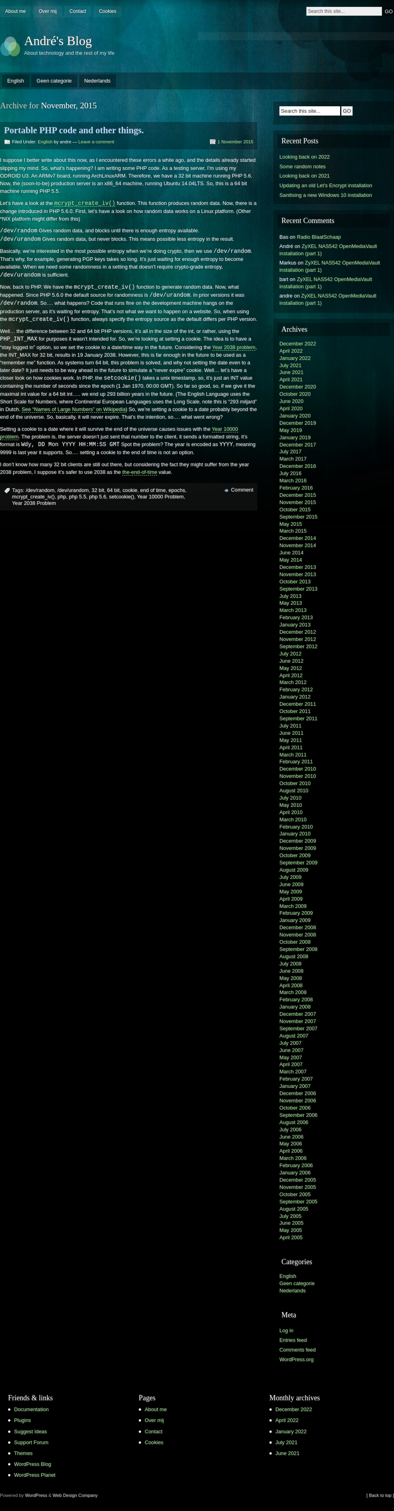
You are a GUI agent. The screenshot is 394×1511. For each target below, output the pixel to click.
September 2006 (298, 1115)
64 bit (113, 490)
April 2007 (291, 1064)
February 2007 (296, 1079)
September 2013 (298, 589)
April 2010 (291, 812)
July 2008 (290, 964)
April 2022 (291, 351)
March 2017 (293, 459)
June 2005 (291, 1223)
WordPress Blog (32, 1464)
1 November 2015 (235, 141)
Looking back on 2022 (304, 157)
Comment (242, 490)
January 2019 (295, 437)
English (15, 81)
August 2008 (293, 956)
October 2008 (295, 942)
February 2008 (296, 999)
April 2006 (291, 1151)
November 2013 (297, 574)
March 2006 (293, 1158)
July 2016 (290, 473)
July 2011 (290, 726)
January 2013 (295, 625)
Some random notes (302, 166)
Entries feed (293, 1340)
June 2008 (291, 971)
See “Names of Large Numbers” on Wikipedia (73, 409)
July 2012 (290, 654)
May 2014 (290, 560)
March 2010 (293, 819)
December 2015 (297, 495)
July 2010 (290, 798)
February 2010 (296, 827)
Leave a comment (96, 141)
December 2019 (297, 423)
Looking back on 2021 (304, 176)
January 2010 (295, 834)
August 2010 (293, 791)
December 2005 (297, 1180)
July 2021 (290, 365)
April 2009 (291, 899)
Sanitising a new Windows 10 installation (325, 195)
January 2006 (295, 1173)
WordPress (36, 1495)
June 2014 (291, 553)
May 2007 (290, 1057)
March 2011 (293, 755)
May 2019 (290, 430)
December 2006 (297, 1093)
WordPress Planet (34, 1475)
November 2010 (297, 776)
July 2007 (290, 1043)
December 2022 (297, 344)
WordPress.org (296, 1359)
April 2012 (291, 675)
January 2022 (295, 358)
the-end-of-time (139, 472)
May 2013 (290, 603)
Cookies (107, 11)
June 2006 (291, 1137)
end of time (153, 490)
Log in (286, 1330)
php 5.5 (77, 497)
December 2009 (297, 841)
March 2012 (293, 682)
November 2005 (297, 1187)
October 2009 (295, 855)
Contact (78, 11)
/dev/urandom (72, 490)
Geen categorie (54, 81)
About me (15, 11)
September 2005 (298, 1202)
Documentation (31, 1409)
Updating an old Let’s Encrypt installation (325, 185)
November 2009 (297, 848)
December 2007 (297, 1014)
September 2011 (298, 718)
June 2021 (291, 372)
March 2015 (293, 531)
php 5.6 (97, 497)
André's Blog (58, 40)
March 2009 (293, 906)
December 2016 (297, 466)
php (61, 497)
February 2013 (296, 617)
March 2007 (293, 1072)
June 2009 (291, 884)
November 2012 (297, 639)
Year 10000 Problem (160, 497)
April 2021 (291, 379)
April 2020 (291, 408)
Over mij (48, 11)
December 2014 (297, 538)
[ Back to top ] (380, 1495)
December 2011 (297, 704)
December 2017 (297, 445)
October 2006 (295, 1108)
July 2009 (290, 877)
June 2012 (291, 661)
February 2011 (296, 762)
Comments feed (297, 1350)
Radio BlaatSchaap (319, 237)
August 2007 (293, 1036)
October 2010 (295, 783)
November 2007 (297, 1021)
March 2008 (293, 992)
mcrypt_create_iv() (33, 497)
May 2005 (290, 1230)
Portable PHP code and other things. (74, 130)
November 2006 (297, 1101)
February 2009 (296, 913)
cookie (130, 490)
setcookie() (121, 497)
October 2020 (295, 394)
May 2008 (290, 978)
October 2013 (295, 582)
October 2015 (295, 509)
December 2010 (297, 769)
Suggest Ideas (30, 1431)
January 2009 (295, 920)
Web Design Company (75, 1495)
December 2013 (297, 567)
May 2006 (290, 1144)
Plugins (22, 1420)
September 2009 (298, 863)
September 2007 (298, 1028)
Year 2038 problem (234, 347)
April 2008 (291, 985)
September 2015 (298, 517)
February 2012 (296, 689)
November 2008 (297, 935)
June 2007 (291, 1050)
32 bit (98, 490)
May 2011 (290, 740)
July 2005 (290, 1216)
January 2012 (295, 697)
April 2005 (291, 1237)
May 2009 (290, 892)
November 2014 (297, 545)
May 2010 (290, 805)
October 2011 (295, 711)
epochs (176, 490)
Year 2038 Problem (34, 503)
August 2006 (293, 1122)
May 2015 (290, 524)
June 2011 (291, 733)
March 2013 (293, 610)
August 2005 (293, 1209)
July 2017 (290, 452)
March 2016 (293, 480)
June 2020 (291, 401)
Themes (23, 1453)
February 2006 (296, 1165)
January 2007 (295, 1086)
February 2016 (296, 488)
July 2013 (290, 596)
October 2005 (295, 1194)
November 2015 (297, 502)
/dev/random (40, 490)
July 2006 (290, 1130)
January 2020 (295, 416)
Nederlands (97, 81)
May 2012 (290, 668)
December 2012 (297, 632)
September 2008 (298, 949)
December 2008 (297, 927)
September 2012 (298, 646)
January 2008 (295, 1007)
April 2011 (291, 747)
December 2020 (297, 387)
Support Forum (31, 1442)
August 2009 (293, 870)
